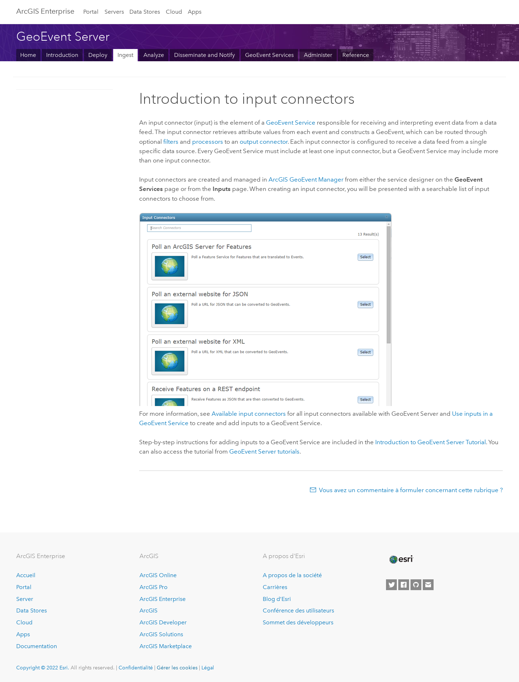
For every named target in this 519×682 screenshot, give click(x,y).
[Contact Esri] (428, 584)
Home (28, 55)
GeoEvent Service (290, 122)
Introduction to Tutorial (430, 442)
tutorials (264, 451)
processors (207, 141)
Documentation (36, 646)
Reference (355, 55)
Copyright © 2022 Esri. (42, 667)
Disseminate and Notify (204, 55)
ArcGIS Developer (163, 622)
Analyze (153, 55)
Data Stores (144, 11)
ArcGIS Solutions (161, 634)
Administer (318, 55)
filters (170, 141)
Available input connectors (249, 413)
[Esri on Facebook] (403, 584)
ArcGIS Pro (153, 587)
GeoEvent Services (269, 55)
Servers (114, 11)
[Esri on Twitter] (391, 584)
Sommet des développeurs (298, 622)
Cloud (174, 11)
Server (24, 599)
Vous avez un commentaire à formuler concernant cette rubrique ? (411, 490)
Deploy (97, 55)
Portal (90, 11)
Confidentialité (136, 667)
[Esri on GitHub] (416, 584)
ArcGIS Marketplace (165, 646)
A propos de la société (292, 575)
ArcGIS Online (158, 575)
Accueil (25, 575)
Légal (207, 667)
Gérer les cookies (177, 667)
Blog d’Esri (277, 599)
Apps (194, 11)
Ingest (125, 55)
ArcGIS (148, 610)
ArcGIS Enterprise (45, 11)
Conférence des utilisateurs (298, 610)
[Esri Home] (400, 559)
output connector (264, 141)
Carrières (275, 587)
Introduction (62, 55)
